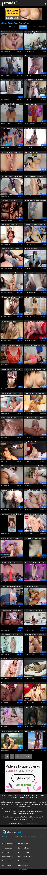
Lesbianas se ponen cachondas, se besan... (35, 225)
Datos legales (6, 837)
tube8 (44, 485)
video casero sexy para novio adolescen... (34, 177)
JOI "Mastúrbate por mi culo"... (10, 466)
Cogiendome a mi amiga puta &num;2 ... (10, 201)
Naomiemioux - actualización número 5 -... (34, 56)
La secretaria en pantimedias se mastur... (11, 177)
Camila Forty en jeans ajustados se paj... (11, 587)
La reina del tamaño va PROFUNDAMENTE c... (8, 563)
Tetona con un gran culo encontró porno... (9, 32)
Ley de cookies (19, 837)
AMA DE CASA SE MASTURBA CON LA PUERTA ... (34, 80)
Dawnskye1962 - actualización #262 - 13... (10, 345)
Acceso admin (23, 870)
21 (17, 756)
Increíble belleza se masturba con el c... (10, 152)
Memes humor (23, 844)
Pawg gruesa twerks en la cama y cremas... (11, 514)
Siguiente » (26, 756)
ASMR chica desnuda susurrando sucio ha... (32, 152)
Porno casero (6, 861)
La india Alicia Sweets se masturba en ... (32, 587)
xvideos (43, 51)
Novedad (31, 27)
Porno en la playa (23, 861)
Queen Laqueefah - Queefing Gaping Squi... (10, 490)
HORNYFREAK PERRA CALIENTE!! (35, 200)
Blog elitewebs (23, 865)
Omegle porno (7, 848)
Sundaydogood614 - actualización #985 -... (31, 104)
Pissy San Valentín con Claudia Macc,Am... (34, 321)
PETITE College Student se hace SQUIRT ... (35, 538)
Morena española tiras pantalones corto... (8, 418)
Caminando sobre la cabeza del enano (35, 345)
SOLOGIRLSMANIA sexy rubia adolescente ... (34, 394)
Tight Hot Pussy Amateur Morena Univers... (33, 442)
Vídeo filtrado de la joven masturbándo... (33, 273)
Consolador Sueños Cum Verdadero (9, 225)
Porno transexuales (24, 852)
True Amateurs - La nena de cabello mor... (10, 538)
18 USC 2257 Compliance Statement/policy (23, 824)
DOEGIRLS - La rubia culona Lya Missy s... (35, 514)
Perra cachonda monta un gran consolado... (34, 297)
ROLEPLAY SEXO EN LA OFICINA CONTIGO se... (35, 369)
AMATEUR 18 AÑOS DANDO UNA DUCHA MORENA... (11, 659)
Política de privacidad (34, 837)
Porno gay (5, 852)
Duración (41, 27)
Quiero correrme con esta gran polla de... (11, 707)
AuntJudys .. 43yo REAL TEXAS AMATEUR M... (34, 418)
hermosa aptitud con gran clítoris (9, 56)
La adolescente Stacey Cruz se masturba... (11, 394)
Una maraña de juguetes (33, 128)
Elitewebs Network (8, 844)
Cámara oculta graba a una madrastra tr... (33, 32)
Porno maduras (23, 848)
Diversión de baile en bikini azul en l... (35, 731)
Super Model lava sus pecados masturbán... (34, 707)
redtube (43, 533)
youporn (19, 606)
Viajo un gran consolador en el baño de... (34, 635)
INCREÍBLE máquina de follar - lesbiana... (10, 128)
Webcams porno (7, 856)
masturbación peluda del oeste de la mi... (35, 490)
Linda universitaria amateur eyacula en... (10, 249)
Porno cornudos (7, 865)
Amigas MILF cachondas (9, 321)
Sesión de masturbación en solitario (33, 659)
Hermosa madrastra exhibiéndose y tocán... (32, 249)
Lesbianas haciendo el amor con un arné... (11, 273)
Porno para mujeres (25, 856)
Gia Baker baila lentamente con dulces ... (35, 563)
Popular (23, 27)
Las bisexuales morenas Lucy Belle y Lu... (10, 731)
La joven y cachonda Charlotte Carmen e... (34, 466)
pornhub (19, 51)
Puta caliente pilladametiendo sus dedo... (10, 369)
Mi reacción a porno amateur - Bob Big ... (10, 442)
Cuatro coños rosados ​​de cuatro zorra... (11, 80)
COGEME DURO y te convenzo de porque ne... (11, 611)
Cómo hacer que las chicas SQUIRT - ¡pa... (33, 611)
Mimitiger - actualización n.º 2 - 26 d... (11, 297)
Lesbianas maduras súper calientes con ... (33, 683)
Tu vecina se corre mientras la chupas (11, 683)
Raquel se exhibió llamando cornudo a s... (10, 104)
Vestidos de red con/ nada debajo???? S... (9, 635)
